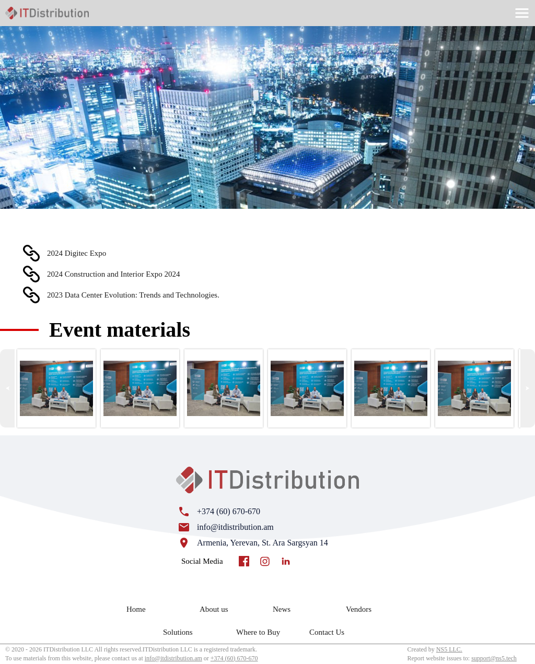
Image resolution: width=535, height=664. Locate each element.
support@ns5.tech (494, 658)
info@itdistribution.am (235, 527)
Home (136, 609)
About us (214, 609)
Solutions (178, 632)
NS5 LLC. (449, 649)
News (281, 609)
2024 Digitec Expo (76, 253)
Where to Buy (258, 632)
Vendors (358, 609)
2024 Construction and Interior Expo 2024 (113, 274)
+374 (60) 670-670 (228, 511)
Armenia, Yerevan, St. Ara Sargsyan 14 (262, 542)
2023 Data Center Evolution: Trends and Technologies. (133, 295)
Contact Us (326, 632)
